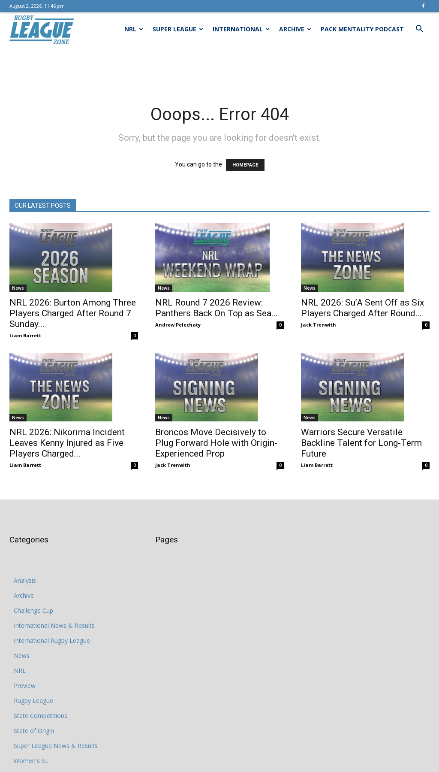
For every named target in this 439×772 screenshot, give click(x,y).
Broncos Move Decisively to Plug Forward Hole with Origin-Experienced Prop (216, 443)
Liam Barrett (25, 335)
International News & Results (54, 625)
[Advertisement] (219, 69)
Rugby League (33, 700)
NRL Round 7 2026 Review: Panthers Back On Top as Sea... (216, 307)
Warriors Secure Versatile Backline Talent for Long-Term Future (361, 443)
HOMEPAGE (245, 165)
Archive (295, 29)
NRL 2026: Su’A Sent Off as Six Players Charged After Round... (362, 307)
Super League (178, 29)
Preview (25, 685)
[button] (419, 30)
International (241, 29)
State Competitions (40, 715)
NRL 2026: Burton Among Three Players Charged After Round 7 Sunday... (72, 313)
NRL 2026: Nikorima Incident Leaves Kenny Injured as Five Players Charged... (67, 443)
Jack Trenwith (318, 324)
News (18, 288)
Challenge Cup (33, 610)
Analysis (25, 580)
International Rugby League (52, 640)
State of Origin (34, 731)
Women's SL (31, 761)
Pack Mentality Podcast (362, 29)
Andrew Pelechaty (178, 324)
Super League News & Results (56, 746)
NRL (133, 29)
